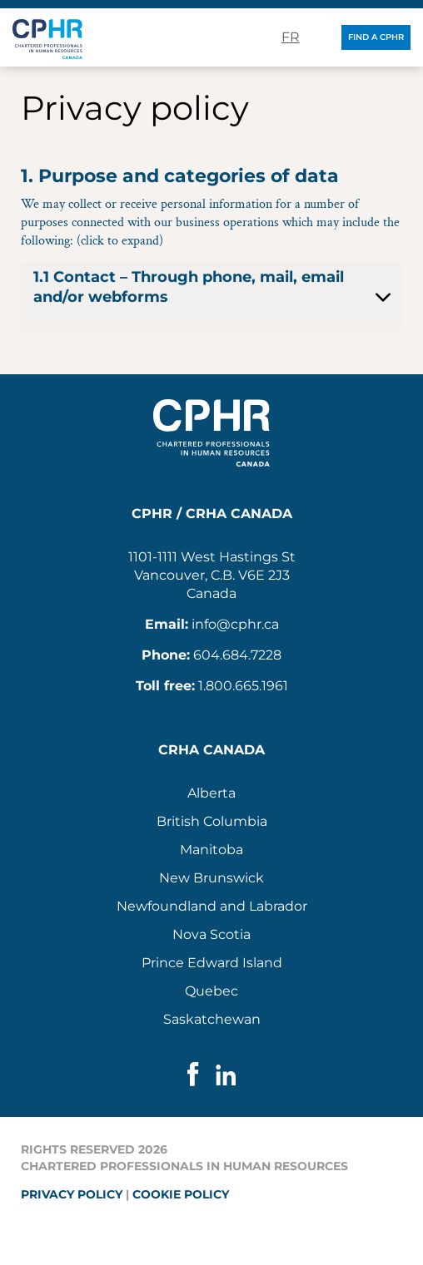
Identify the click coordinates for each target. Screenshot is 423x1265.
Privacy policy (71, 1194)
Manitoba (211, 849)
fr (290, 37)
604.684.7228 (237, 655)
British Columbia (212, 821)
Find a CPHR (376, 37)
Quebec (211, 991)
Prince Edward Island (212, 963)
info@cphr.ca (235, 624)
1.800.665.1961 (243, 686)
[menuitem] (211, 793)
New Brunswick (211, 878)
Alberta (211, 793)
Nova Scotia (211, 934)
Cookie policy (180, 1194)
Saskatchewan (212, 1019)
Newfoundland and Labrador (212, 906)
